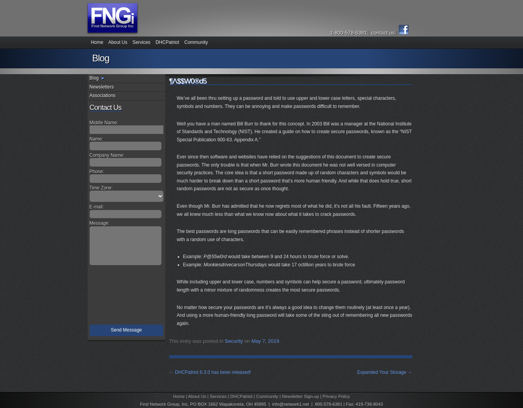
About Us (117, 42)
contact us (383, 33)
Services (142, 42)
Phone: (97, 171)
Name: (96, 139)
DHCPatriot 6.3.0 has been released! (210, 372)
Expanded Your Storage (384, 372)
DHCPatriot (167, 42)
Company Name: (107, 155)
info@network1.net (290, 404)
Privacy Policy (336, 396)
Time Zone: (101, 188)
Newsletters (102, 87)
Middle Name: (104, 122)
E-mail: (97, 207)
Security (234, 341)
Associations (103, 95)
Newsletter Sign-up (300, 396)
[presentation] (127, 297)
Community (196, 42)
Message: (100, 223)
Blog (94, 78)
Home (97, 42)
